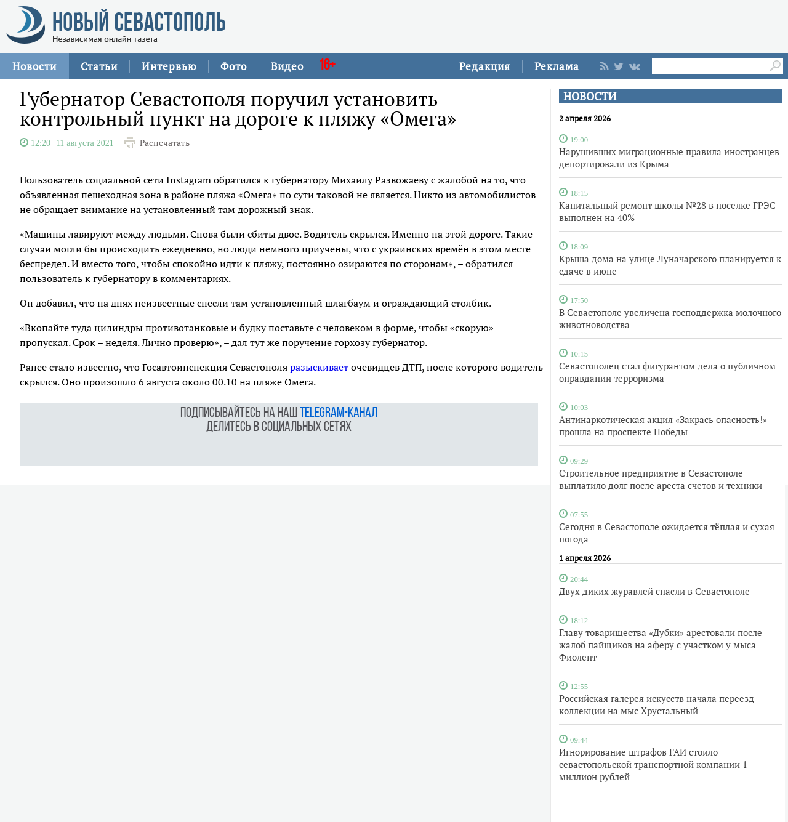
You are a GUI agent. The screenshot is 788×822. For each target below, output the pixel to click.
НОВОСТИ (589, 96)
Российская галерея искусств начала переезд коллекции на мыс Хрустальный (656, 704)
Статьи (99, 66)
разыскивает (319, 367)
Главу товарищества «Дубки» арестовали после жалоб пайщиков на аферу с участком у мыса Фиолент (660, 644)
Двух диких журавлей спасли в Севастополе (654, 591)
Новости (34, 66)
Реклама (556, 66)
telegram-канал (338, 413)
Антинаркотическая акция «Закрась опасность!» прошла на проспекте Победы (663, 425)
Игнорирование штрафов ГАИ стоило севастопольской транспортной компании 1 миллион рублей (653, 764)
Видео (287, 66)
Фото (233, 66)
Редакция (484, 66)
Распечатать (165, 142)
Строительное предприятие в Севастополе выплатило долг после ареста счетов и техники (660, 479)
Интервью (169, 66)
